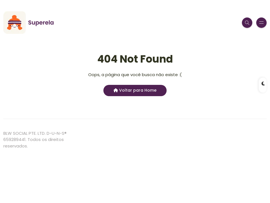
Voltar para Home (135, 90)
